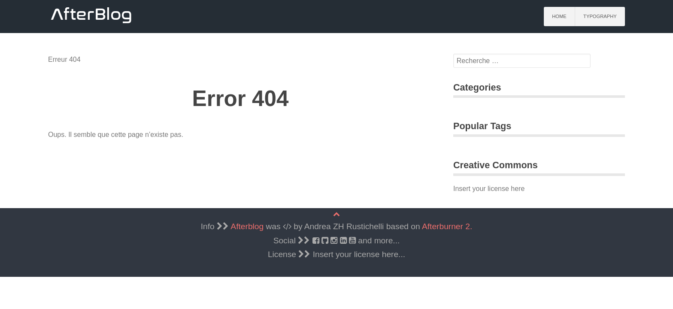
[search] (522, 61)
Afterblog (247, 226)
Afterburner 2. (447, 226)
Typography (600, 16)
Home (559, 16)
